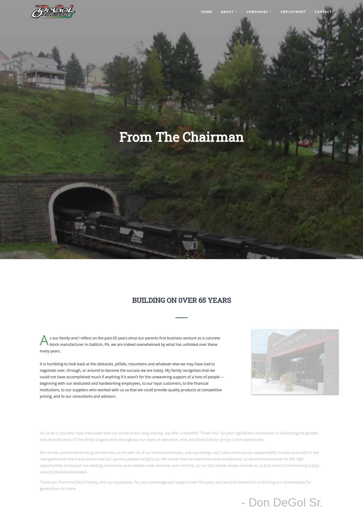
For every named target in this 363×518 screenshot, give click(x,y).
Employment (293, 11)
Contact (323, 11)
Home (206, 11)
